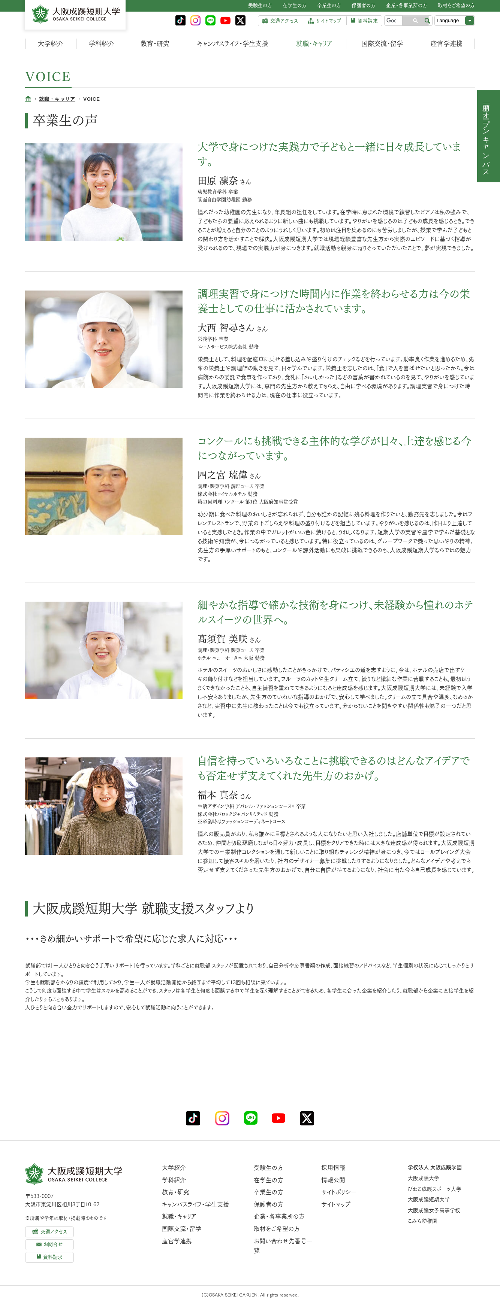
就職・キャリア (314, 43)
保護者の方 (268, 1204)
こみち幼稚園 (422, 1221)
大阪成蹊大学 (423, 1178)
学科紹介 (101, 43)
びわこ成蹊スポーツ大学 (434, 1189)
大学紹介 (50, 43)
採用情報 (333, 1168)
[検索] (391, 20)
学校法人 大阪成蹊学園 (435, 1167)
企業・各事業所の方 (279, 1216)
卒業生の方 (268, 1192)
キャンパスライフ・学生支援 (232, 43)
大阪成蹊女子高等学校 (434, 1210)
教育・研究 (155, 43)
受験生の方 (268, 1168)
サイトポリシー (338, 1192)
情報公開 (333, 1180)
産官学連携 (447, 43)
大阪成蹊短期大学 (429, 1199)
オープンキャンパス (486, 140)
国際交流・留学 (382, 43)
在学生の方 (268, 1180)
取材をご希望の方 (277, 1229)
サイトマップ (335, 1204)
